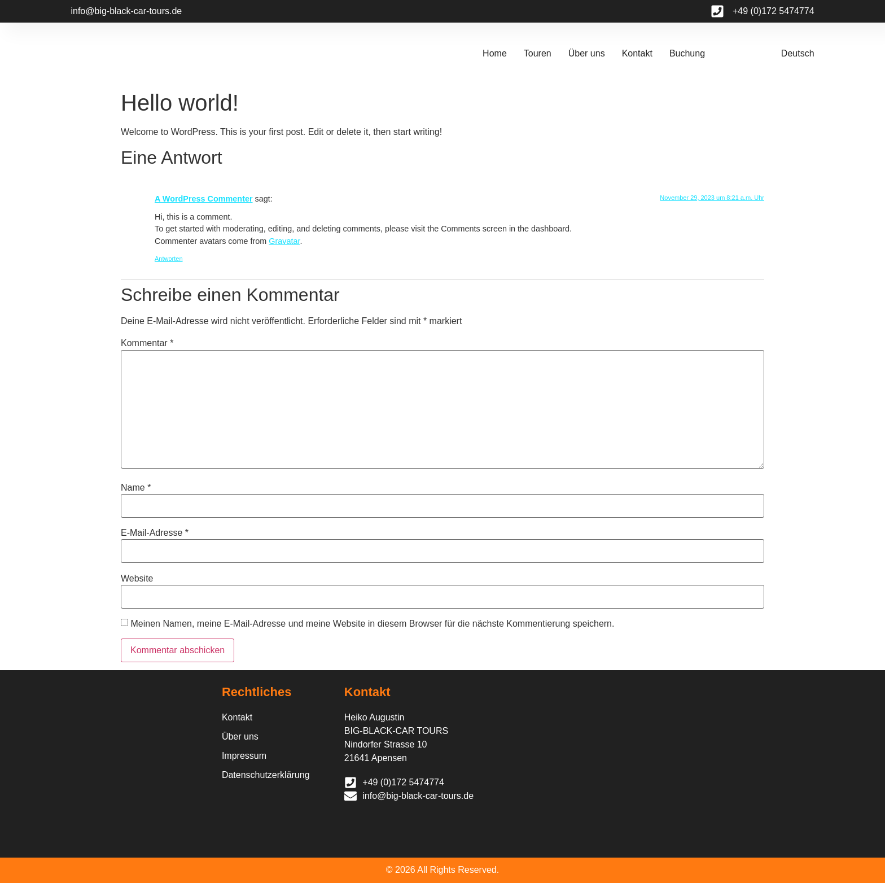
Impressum (244, 755)
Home (495, 53)
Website (137, 578)
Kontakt (637, 53)
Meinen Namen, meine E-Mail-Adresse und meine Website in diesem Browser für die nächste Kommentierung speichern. (372, 623)
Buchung (687, 53)
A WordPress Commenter (204, 198)
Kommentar (147, 343)
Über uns (586, 53)
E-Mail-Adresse (155, 532)
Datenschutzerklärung (266, 775)
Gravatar (284, 241)
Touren (537, 53)
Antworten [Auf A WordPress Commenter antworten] (169, 258)
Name (136, 487)
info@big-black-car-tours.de (126, 11)
